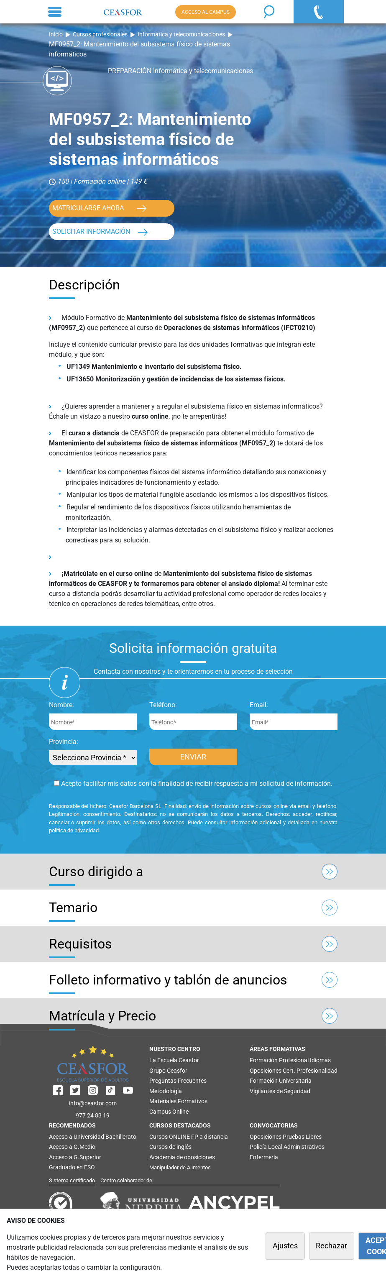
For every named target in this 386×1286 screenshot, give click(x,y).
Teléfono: (163, 705)
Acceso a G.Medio (72, 1146)
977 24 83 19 (93, 1115)
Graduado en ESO (72, 1167)
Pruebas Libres (302, 1136)
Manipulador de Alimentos (180, 1167)
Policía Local (266, 1146)
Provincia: (63, 742)
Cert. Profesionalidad (310, 1070)
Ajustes (285, 1246)
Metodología (165, 1091)
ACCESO (205, 12)
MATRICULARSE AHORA (88, 208)
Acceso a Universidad (76, 1136)
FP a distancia (209, 1136)
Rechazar (331, 1246)
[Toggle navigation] (55, 11)
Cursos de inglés (170, 1146)
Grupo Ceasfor (168, 1070)
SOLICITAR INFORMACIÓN (91, 231)
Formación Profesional (279, 1060)
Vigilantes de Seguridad (280, 1091)
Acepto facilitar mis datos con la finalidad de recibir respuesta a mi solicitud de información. (193, 783)
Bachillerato (120, 1136)
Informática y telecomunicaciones (181, 34)
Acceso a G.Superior (75, 1157)
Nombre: (61, 705)
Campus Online (169, 1111)
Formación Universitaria (281, 1080)
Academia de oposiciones (182, 1157)
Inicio (56, 34)
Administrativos (304, 1146)
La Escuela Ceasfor (174, 1060)
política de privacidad (74, 830)
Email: (259, 705)
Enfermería (264, 1157)
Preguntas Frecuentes (178, 1080)
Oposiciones (265, 1070)
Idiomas (320, 1060)
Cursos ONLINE (169, 1136)
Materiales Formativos (178, 1101)
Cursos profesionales (100, 34)
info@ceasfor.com (93, 1103)
